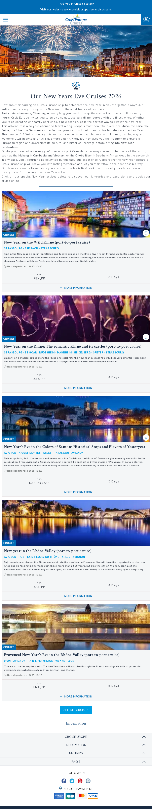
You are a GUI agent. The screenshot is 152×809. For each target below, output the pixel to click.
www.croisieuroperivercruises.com (87, 9)
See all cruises (76, 710)
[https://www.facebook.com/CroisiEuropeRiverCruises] (64, 781)
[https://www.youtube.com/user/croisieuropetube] (80, 781)
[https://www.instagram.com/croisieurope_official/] (88, 781)
